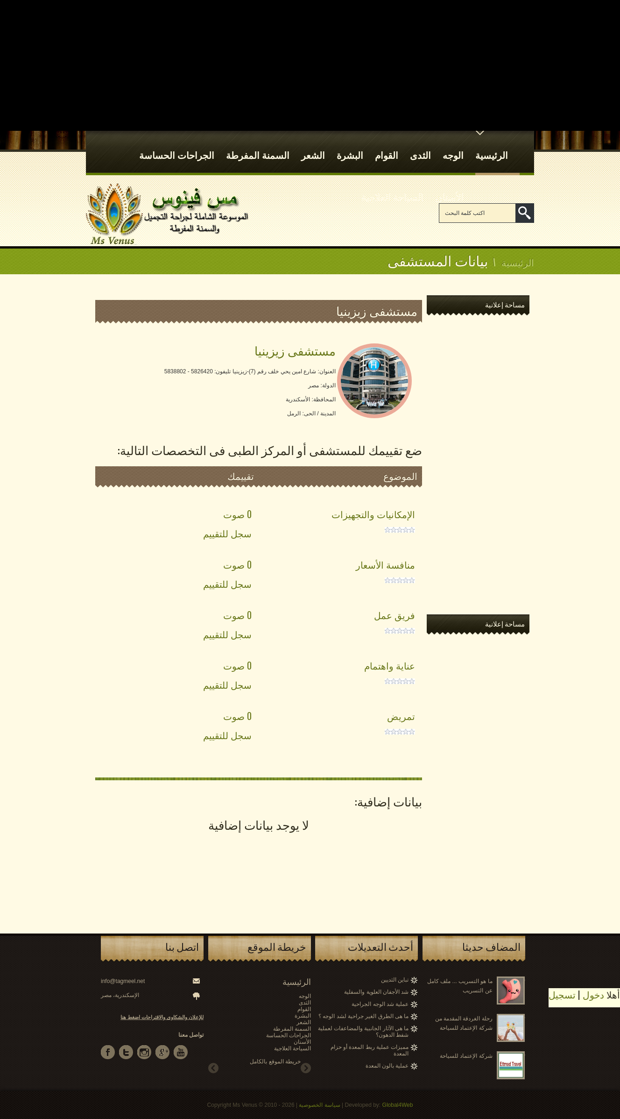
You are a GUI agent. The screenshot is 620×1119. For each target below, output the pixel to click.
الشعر (313, 146)
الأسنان (449, 188)
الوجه (453, 146)
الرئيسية (491, 146)
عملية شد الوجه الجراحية (380, 1004)
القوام (386, 146)
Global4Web (397, 1105)
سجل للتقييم (227, 533)
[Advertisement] (310, 65)
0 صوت (237, 514)
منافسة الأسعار (385, 564)
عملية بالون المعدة (387, 1065)
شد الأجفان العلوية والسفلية (376, 992)
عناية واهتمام (389, 665)
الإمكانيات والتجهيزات (373, 514)
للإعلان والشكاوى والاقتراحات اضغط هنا (162, 1017)
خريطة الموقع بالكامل (275, 1061)
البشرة (350, 146)
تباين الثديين (395, 979)
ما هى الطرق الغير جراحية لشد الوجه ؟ (363, 1016)
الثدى (420, 146)
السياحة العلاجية (392, 188)
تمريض (401, 716)
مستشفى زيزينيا (295, 350)
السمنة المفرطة (257, 146)
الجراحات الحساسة (176, 146)
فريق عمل (394, 615)
